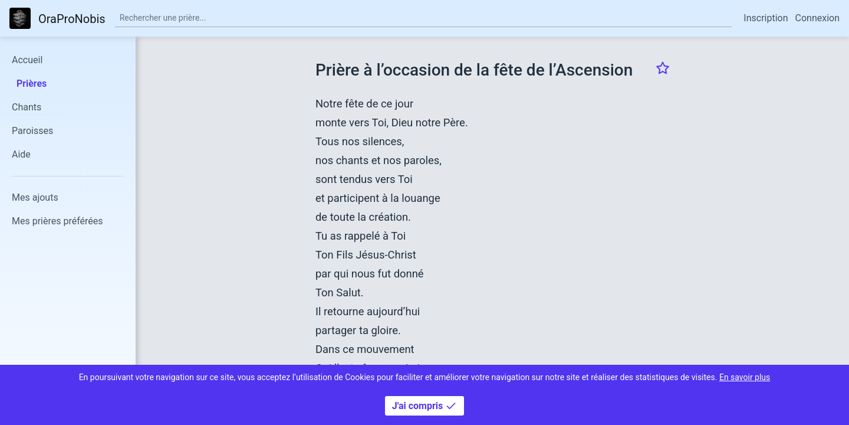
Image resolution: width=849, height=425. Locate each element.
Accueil (27, 60)
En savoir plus (744, 377)
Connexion (817, 18)
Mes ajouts (35, 197)
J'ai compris (424, 405)
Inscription (765, 18)
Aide (21, 154)
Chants (26, 107)
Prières (32, 83)
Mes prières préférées (57, 221)
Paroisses (32, 130)
